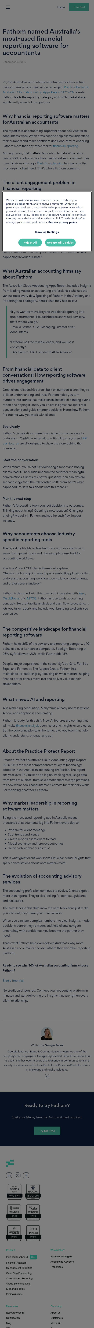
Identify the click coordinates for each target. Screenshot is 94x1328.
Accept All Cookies (60, 242)
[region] (47, 221)
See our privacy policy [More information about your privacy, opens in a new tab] (62, 222)
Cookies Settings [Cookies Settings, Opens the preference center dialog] (47, 232)
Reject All (30, 242)
